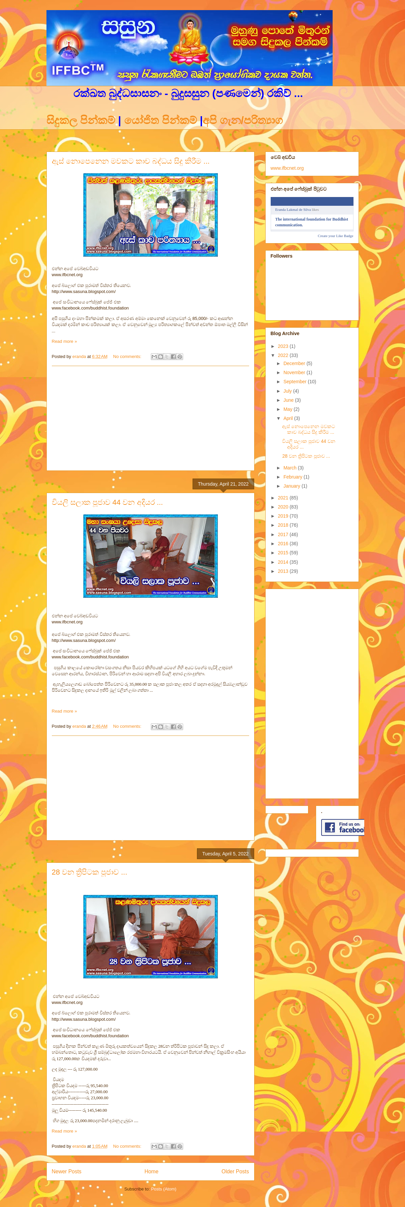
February (293, 477)
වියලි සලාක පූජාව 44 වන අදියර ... (107, 502)
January (292, 486)
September (295, 381)
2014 (284, 562)
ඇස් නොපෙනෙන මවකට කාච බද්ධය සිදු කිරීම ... (131, 161)
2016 (284, 543)
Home (151, 1171)
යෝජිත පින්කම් (160, 120)
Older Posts (235, 1171)
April (288, 418)
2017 (284, 534)
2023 (284, 346)
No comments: (127, 356)
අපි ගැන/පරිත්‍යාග (243, 120)
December (294, 363)
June (289, 400)
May (288, 409)
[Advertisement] (150, 418)
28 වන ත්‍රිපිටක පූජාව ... (89, 872)
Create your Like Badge (335, 236)
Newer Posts (66, 1171)
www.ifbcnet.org (287, 168)
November (294, 372)
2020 (284, 507)
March (290, 467)
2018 (284, 525)
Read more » (64, 341)
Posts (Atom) (163, 1189)
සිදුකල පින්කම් (82, 120)
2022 (284, 355)
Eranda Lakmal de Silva (293, 209)
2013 (284, 571)
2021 (284, 497)
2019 (284, 516)
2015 (284, 552)
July (288, 391)
